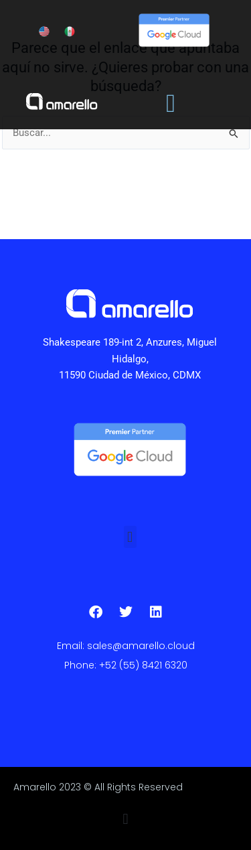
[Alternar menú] (170, 103)
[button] (130, 537)
